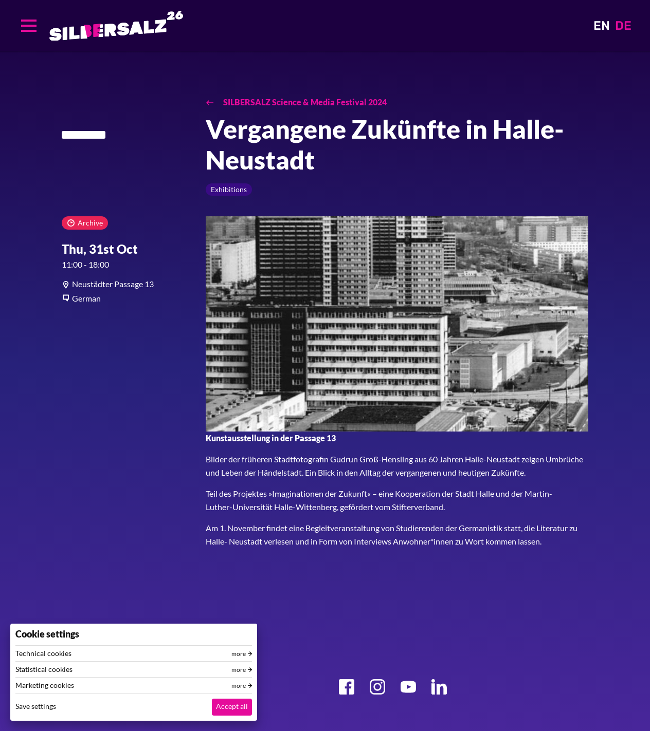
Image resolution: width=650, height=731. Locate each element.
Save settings (35, 706)
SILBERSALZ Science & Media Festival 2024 (304, 102)
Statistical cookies (44, 669)
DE (623, 25)
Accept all (232, 706)
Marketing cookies (44, 685)
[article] (126, 284)
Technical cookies (43, 653)
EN (601, 25)
